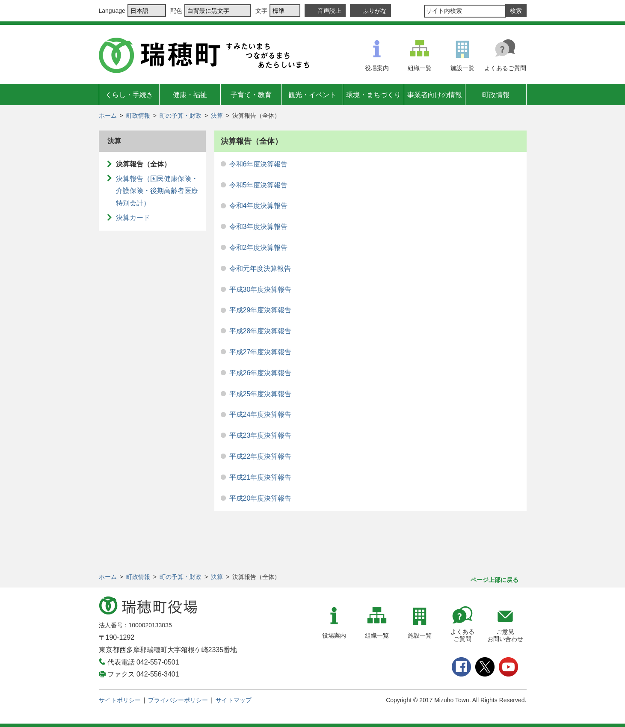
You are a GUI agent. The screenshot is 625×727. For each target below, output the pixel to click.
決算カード (133, 217)
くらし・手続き (129, 94)
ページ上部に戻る (494, 579)
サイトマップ (234, 700)
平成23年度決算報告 (260, 435)
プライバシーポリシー (178, 700)
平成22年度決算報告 (260, 456)
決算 (217, 115)
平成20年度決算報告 (260, 498)
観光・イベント (312, 94)
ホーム (108, 115)
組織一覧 (420, 68)
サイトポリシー (120, 700)
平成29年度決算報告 (260, 310)
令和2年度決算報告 (258, 247)
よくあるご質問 (505, 68)
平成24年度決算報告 (260, 414)
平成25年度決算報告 (260, 394)
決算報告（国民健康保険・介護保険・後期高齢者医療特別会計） (157, 191)
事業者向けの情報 (434, 94)
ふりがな (375, 10)
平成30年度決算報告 (260, 289)
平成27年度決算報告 (260, 352)
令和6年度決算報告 (258, 164)
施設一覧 (462, 68)
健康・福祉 (190, 94)
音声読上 (329, 10)
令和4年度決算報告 (258, 205)
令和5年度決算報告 (258, 185)
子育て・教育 (251, 94)
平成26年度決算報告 (260, 373)
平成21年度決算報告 (260, 477)
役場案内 (377, 68)
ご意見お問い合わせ (505, 635)
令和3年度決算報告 (258, 226)
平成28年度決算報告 (260, 331)
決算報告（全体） (143, 164)
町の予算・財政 (180, 115)
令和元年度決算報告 (260, 268)
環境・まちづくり (373, 94)
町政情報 (495, 94)
